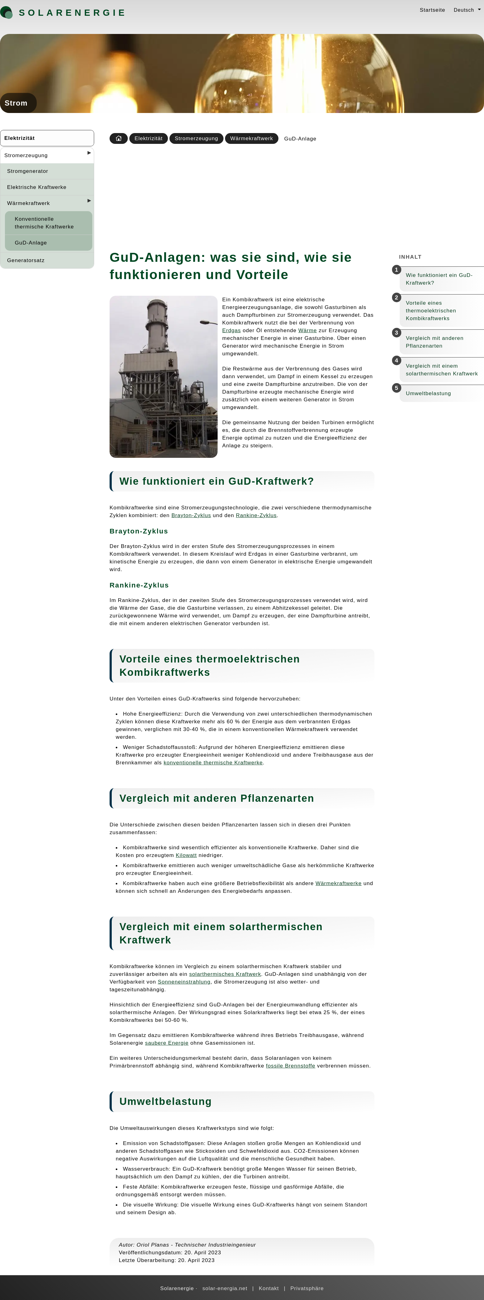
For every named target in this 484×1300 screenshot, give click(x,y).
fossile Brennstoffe (290, 1066)
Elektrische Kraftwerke (37, 187)
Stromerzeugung (26, 155)
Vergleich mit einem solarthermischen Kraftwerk (442, 370)
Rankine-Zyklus (256, 515)
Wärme (307, 330)
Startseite (432, 10)
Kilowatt (186, 855)
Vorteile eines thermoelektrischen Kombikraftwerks (431, 310)
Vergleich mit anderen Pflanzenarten (435, 342)
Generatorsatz (26, 260)
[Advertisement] (295, 195)
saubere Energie (167, 1043)
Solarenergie (51, 13)
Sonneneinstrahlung (184, 982)
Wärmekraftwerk (28, 203)
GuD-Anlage (31, 243)
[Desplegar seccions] (87, 155)
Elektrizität (19, 138)
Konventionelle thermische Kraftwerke (44, 223)
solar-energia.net (225, 1288)
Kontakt (269, 1288)
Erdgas (231, 330)
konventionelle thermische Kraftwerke (213, 762)
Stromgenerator (27, 171)
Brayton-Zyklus (191, 515)
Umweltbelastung (428, 393)
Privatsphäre (307, 1288)
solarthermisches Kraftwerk (225, 974)
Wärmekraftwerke (338, 883)
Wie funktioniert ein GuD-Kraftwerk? (439, 279)
